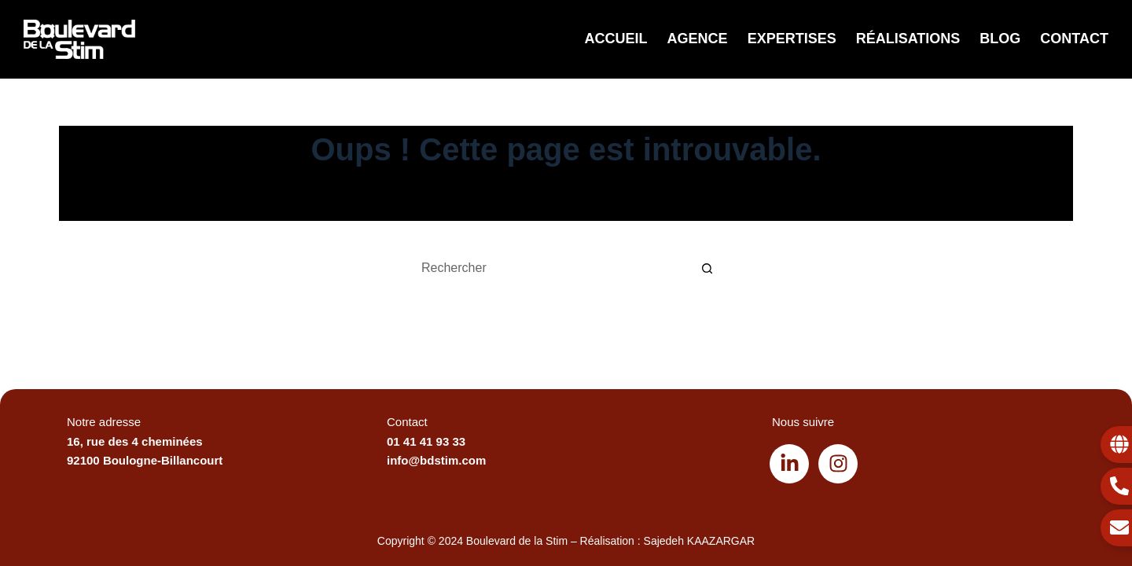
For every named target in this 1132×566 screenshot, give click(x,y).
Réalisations (908, 38)
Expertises (792, 38)
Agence (697, 38)
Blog (999, 38)
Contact (1074, 38)
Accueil (616, 38)
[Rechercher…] (550, 268)
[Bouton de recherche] (707, 268)
